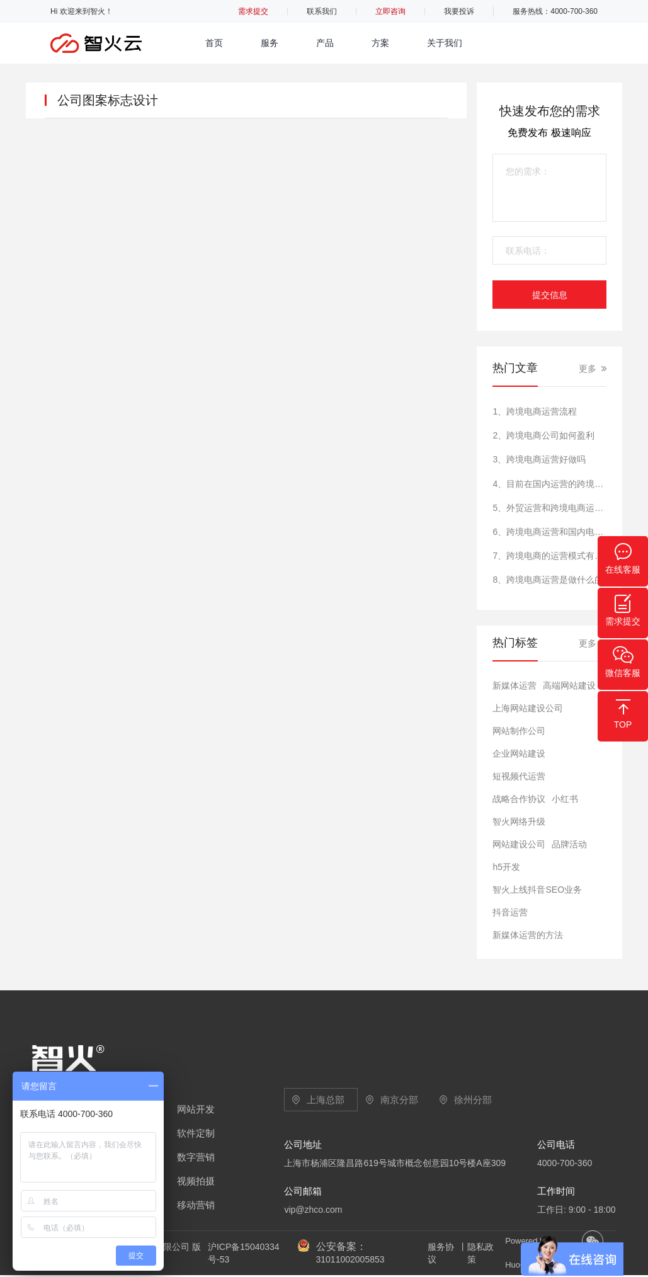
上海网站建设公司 (527, 708)
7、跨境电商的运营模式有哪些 (549, 556)
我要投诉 (459, 11)
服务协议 (441, 1253)
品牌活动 (569, 844)
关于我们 (444, 43)
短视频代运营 (518, 776)
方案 (380, 43)
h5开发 (506, 867)
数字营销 (196, 1157)
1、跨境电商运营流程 (534, 411)
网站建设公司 (518, 844)
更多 (587, 369)
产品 (325, 43)
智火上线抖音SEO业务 (537, 890)
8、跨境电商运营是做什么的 (547, 580)
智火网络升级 (518, 821)
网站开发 (196, 1109)
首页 (214, 43)
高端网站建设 (569, 685)
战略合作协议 (518, 799)
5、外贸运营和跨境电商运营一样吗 (549, 508)
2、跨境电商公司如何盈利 (543, 435)
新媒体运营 (514, 685)
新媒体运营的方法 (527, 935)
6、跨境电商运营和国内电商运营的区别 (549, 532)
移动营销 (196, 1205)
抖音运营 (510, 912)
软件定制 (196, 1133)
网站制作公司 (518, 731)
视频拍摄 (196, 1181)
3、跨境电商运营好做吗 (539, 459)
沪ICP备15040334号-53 (244, 1253)
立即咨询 (390, 11)
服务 (269, 43)
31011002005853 (350, 1259)
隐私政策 (480, 1253)
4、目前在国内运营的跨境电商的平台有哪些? (549, 484)
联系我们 (322, 11)
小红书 (565, 799)
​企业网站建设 (518, 753)
